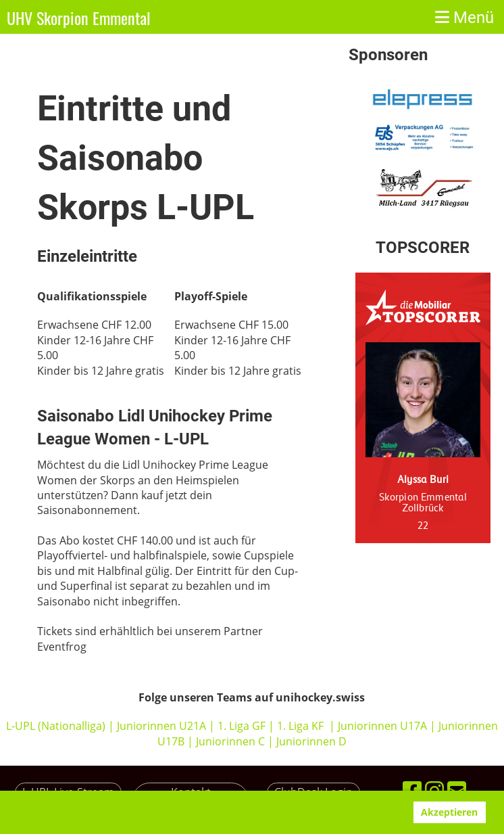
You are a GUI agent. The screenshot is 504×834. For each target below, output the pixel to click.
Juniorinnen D (311, 741)
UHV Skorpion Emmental (79, 18)
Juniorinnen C (229, 741)
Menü (464, 17)
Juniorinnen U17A (382, 725)
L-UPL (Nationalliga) (55, 725)
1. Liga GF (243, 725)
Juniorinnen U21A (163, 725)
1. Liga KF (300, 725)
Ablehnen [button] (375, 812)
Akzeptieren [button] (449, 812)
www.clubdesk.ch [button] (221, 812)
